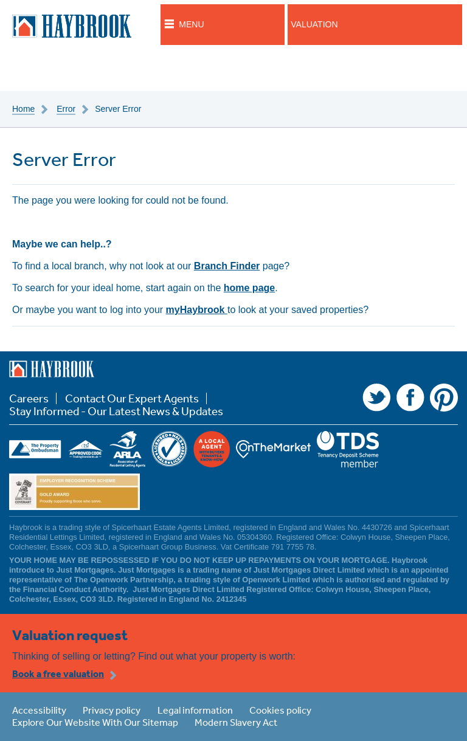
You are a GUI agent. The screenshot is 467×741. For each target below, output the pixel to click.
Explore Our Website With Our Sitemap (95, 722)
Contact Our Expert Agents (132, 398)
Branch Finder (227, 266)
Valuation (314, 24)
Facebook (410, 398)
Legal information (195, 710)
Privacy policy (111, 710)
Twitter (376, 398)
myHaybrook (196, 310)
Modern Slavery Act (236, 722)
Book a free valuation (58, 673)
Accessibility (39, 710)
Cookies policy (280, 710)
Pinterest (444, 398)
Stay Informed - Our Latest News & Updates (116, 411)
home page (249, 288)
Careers (29, 398)
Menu (191, 24)
